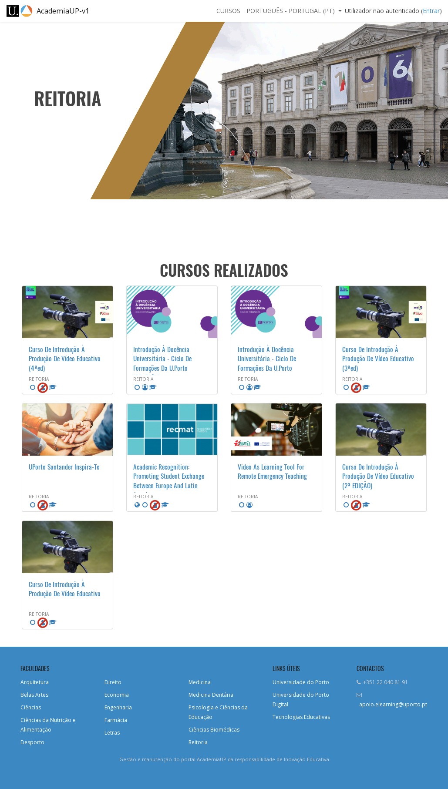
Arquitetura (34, 682)
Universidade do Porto (301, 682)
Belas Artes (34, 694)
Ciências (30, 707)
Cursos (228, 11)
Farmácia (115, 720)
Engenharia (118, 707)
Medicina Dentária (211, 694)
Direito (112, 682)
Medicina (200, 682)
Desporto (32, 742)
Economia (116, 694)
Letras (112, 732)
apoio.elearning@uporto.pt (393, 704)
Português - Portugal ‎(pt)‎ (291, 11)
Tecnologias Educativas (301, 717)
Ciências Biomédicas (214, 729)
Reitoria (198, 742)
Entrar (431, 11)
